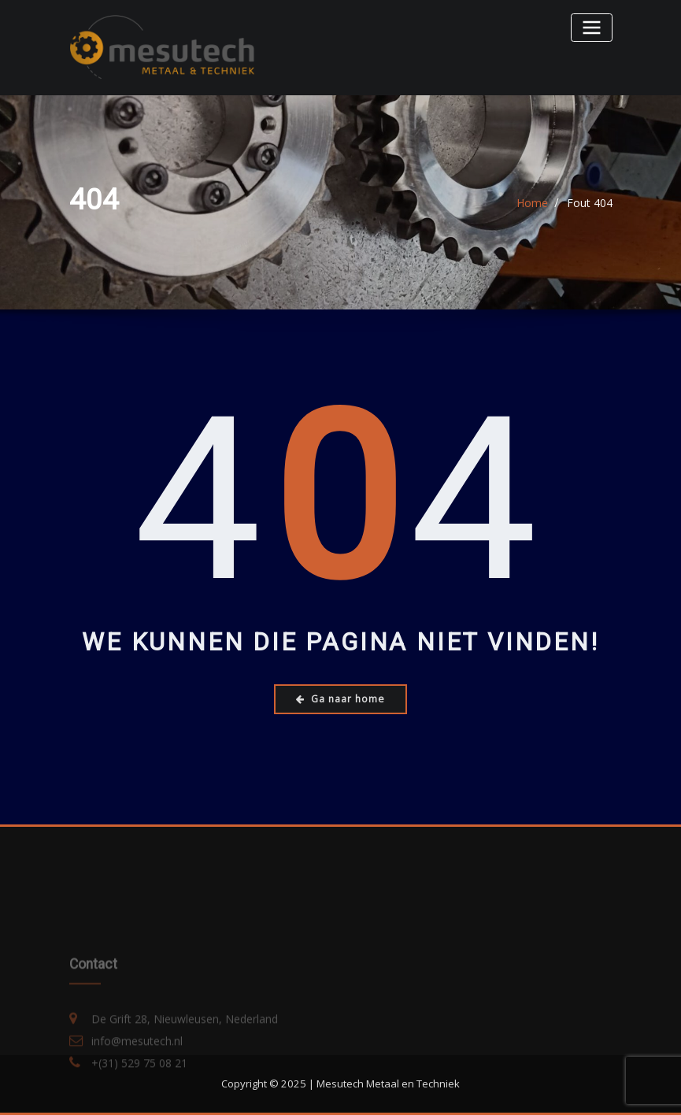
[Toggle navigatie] (591, 27)
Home (532, 203)
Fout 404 (590, 203)
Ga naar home (340, 699)
